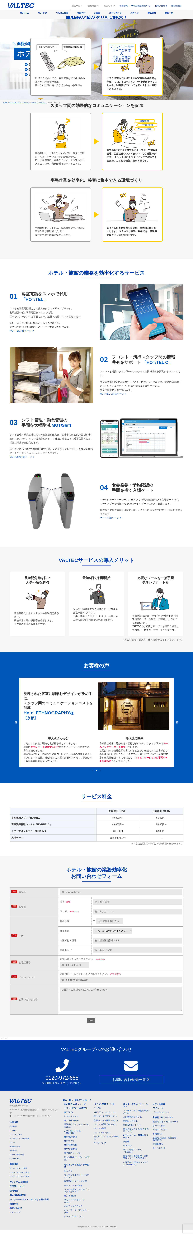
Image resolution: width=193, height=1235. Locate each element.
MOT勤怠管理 (70, 1142)
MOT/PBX (42, 13)
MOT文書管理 (70, 1154)
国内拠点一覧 (15, 1151)
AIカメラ (135, 13)
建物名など (66, 950)
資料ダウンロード (82, 1105)
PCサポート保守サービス (105, 1121)
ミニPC (97, 1113)
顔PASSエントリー (132, 1129)
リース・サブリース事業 (19, 1181)
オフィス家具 (159, 1109)
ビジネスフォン (71, 1121)
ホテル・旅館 (159, 1130)
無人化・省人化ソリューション (135, 1110)
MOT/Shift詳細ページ (22, 457)
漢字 (66, 901)
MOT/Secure (70, 1200)
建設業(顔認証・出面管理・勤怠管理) (165, 1143)
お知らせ (108, 6)
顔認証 (97, 13)
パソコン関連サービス (104, 1109)
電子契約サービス (72, 1158)
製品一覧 (76, 5)
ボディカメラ (115, 13)
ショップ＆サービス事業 (19, 1177)
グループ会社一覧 (17, 1159)
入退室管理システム (132, 1121)
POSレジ (127, 1150)
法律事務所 (158, 1149)
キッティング (100, 1147)
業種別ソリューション (163, 1122)
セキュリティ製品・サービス (76, 1170)
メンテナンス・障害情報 (19, 1143)
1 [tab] (92, 770)
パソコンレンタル (102, 1137)
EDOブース (158, 1113)
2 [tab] (96, 770)
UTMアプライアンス (73, 1221)
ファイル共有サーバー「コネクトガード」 (76, 1195)
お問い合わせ (161, 6)
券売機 (126, 1146)
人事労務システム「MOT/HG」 (72, 1136)
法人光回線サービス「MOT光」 (76, 1163)
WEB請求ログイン (141, 6)
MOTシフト (69, 1146)
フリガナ (70, 911)
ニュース (13, 1135)
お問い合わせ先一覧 (131, 1084)
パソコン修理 (100, 1133)
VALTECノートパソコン (105, 1117)
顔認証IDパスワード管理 (75, 1186)
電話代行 (81, 13)
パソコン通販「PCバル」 (105, 1129)
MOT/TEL (24, 13)
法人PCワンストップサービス (106, 1142)
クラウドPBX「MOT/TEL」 (77, 1113)
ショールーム (15, 1163)
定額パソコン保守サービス (106, 1125)
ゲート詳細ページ (110, 518)
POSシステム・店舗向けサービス (135, 1141)
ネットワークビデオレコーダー (76, 1216)
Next (176, 722)
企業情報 (92, 6)
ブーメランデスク (161, 1117)
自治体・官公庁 (160, 1134)
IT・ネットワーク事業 (18, 1173)
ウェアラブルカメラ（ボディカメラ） (76, 1181)
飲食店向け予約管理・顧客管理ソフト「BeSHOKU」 (135, 1161)
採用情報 (123, 6)
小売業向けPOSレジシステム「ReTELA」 (135, 1168)
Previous (16, 722)
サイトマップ (15, 1217)
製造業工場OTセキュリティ (165, 1126)
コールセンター (160, 1153)
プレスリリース (16, 1139)
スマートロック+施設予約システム (136, 1116)
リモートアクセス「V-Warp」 (74, 1205)
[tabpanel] (96, 722)
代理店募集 (176, 6)
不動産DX (157, 1138)
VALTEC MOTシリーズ (74, 1109)
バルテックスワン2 (73, 1211)
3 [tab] (100, 770)
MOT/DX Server (71, 1125)
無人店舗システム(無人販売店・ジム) (136, 1134)
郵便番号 (64, 921)
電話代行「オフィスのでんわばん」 (76, 1130)
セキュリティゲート (73, 1190)
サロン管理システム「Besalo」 (132, 1155)
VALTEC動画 (62, 13)
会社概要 (13, 1131)
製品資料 (152, 13)
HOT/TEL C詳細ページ (113, 393)
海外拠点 (13, 1155)
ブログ (12, 1147)
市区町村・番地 (68, 940)
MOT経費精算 (70, 1150)
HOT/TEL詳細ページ (22, 331)
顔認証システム (130, 1125)
